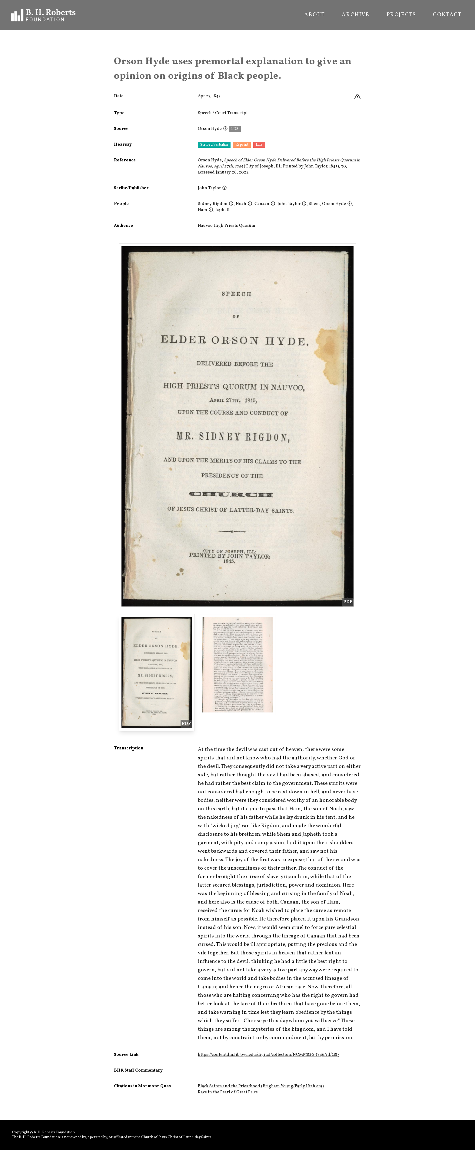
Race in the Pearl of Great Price (228, 1092)
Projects (401, 15)
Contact (447, 15)
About (314, 15)
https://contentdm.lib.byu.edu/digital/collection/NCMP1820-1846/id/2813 (269, 1055)
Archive (356, 15)
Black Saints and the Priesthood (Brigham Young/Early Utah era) (261, 1086)
